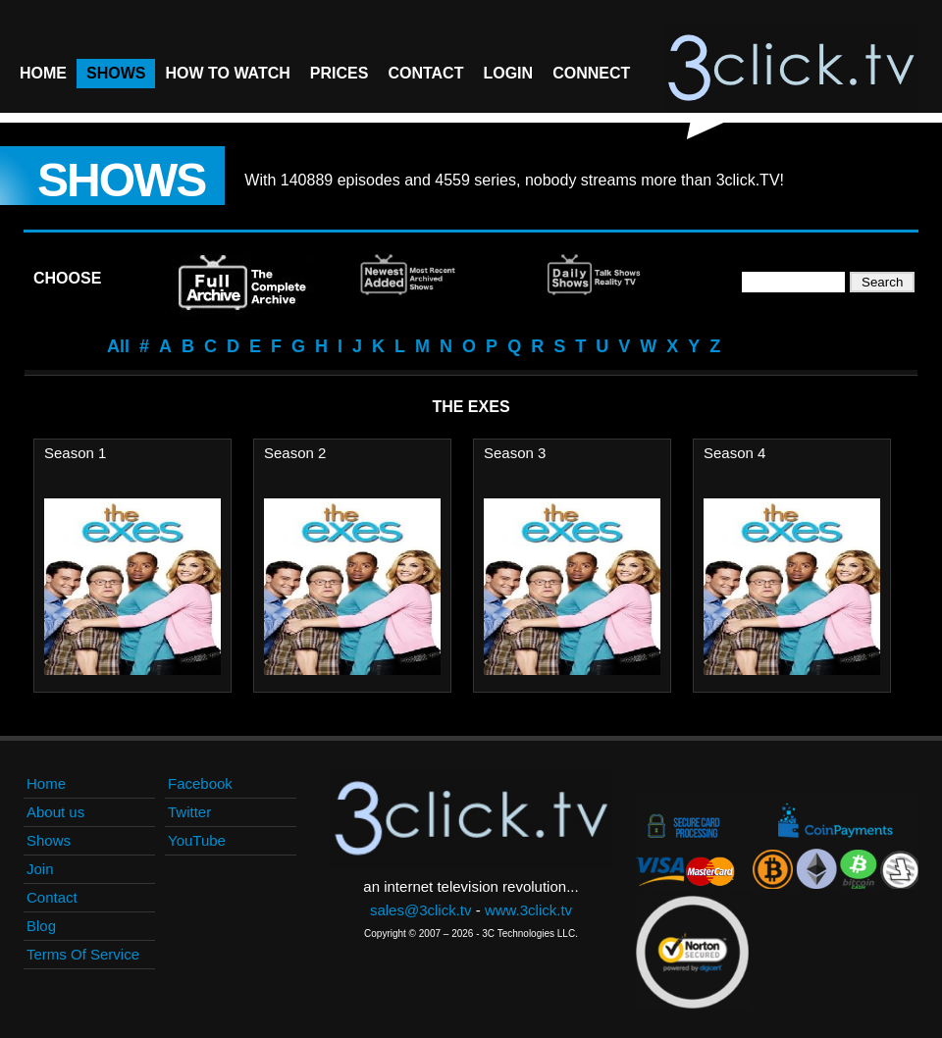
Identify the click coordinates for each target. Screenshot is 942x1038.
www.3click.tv (528, 910)
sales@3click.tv (421, 910)
